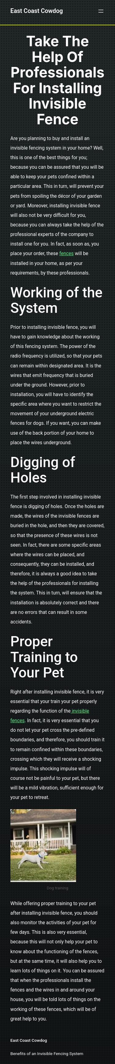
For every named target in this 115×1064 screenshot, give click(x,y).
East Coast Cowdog (36, 10)
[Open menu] (101, 11)
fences (66, 253)
